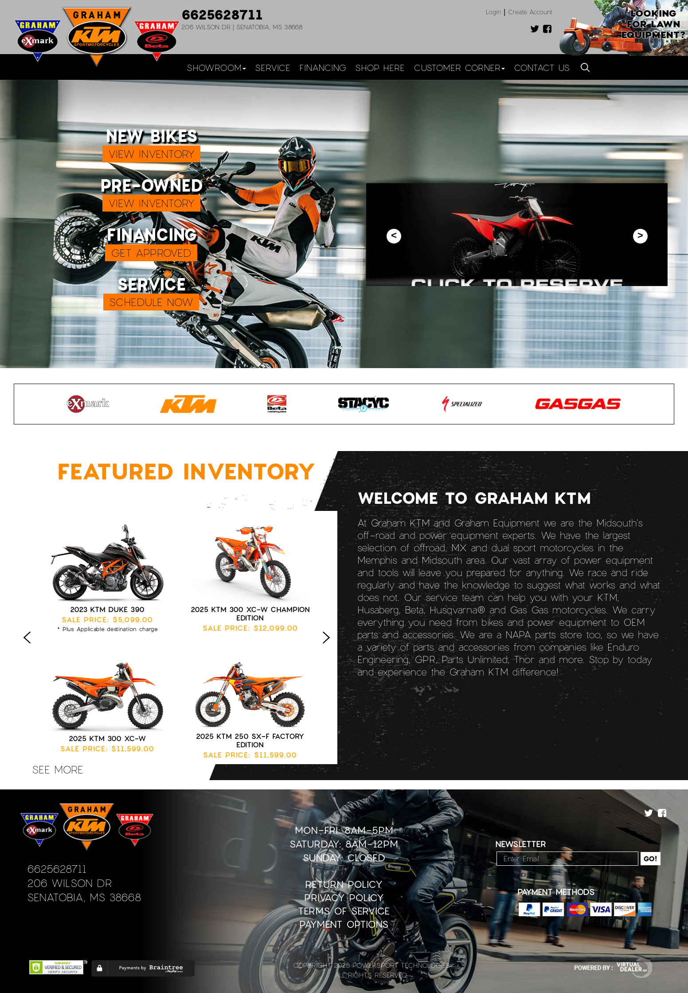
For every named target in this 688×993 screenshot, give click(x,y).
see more (57, 769)
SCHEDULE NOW (151, 301)
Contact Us (542, 67)
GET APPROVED (151, 252)
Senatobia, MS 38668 (84, 897)
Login (493, 12)
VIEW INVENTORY (151, 153)
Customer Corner (459, 67)
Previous (29, 647)
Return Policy (344, 884)
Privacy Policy (344, 897)
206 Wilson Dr (69, 882)
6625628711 (222, 14)
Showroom (216, 67)
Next (328, 647)
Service (272, 67)
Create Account (530, 12)
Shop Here (380, 67)
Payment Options (343, 924)
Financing (322, 67)
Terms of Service (344, 911)
